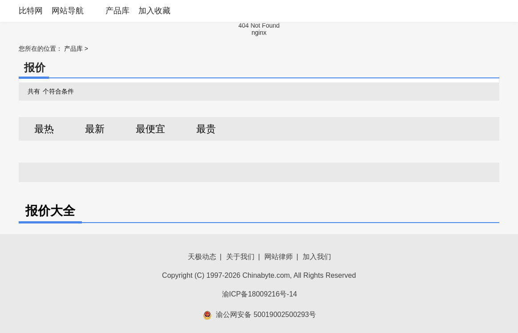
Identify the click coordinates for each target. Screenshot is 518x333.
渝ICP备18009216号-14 (259, 294)
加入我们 (317, 256)
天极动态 (202, 256)
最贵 (206, 128)
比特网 (31, 10)
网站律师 (278, 256)
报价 (34, 67)
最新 (95, 128)
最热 (44, 128)
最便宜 (150, 128)
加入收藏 (154, 10)
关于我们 (240, 256)
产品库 (117, 10)
